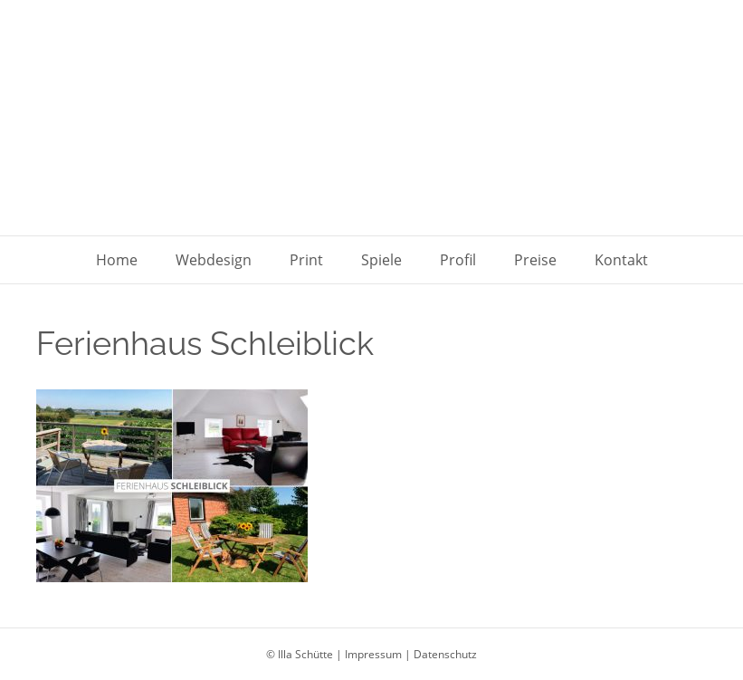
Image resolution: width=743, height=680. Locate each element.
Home (117, 260)
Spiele (381, 260)
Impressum (373, 654)
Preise (535, 260)
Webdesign (214, 260)
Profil (458, 260)
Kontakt (621, 260)
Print (306, 260)
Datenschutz (445, 654)
